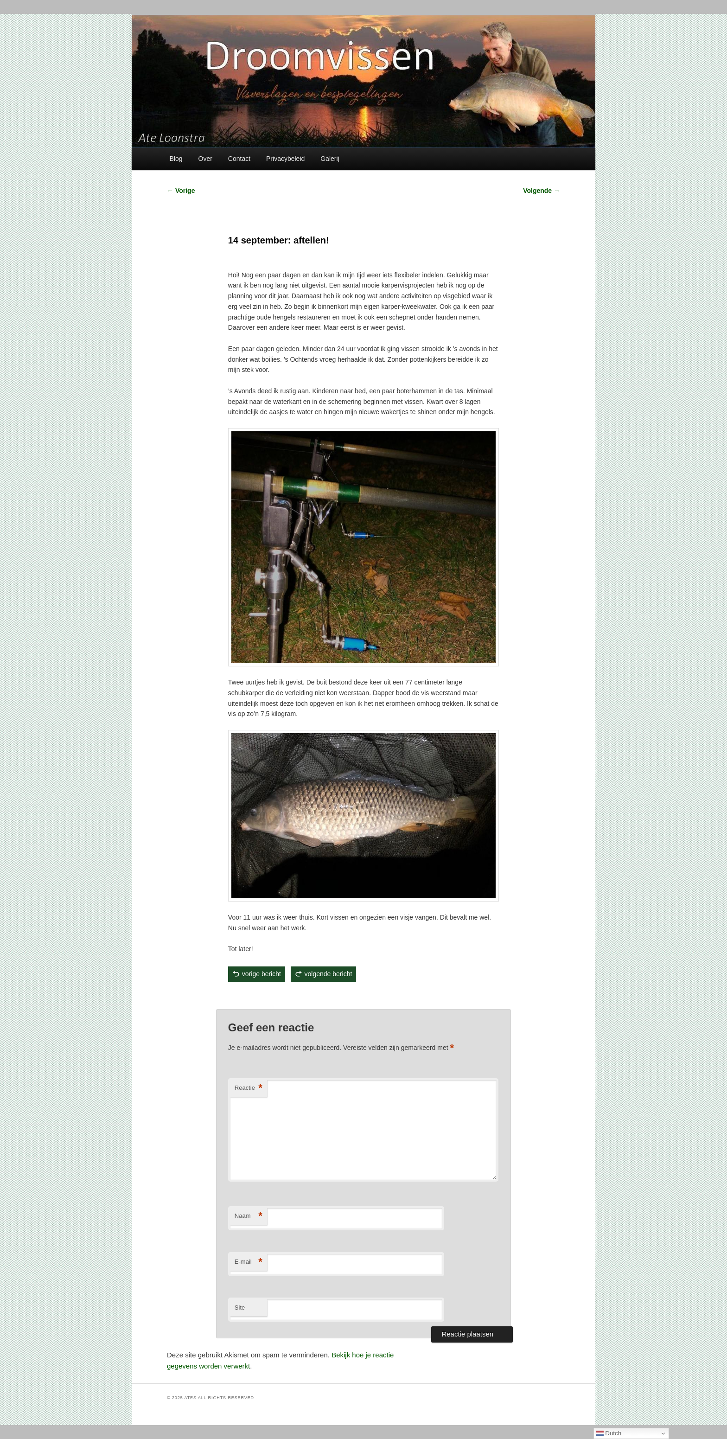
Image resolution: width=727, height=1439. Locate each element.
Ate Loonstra (296, 995)
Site (240, 1307)
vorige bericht (261, 974)
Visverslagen (272, 995)
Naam (248, 1216)
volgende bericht (328, 974)
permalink (331, 995)
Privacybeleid (285, 158)
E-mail (248, 1262)
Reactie (248, 1088)
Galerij (329, 158)
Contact (239, 158)
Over (205, 158)
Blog (176, 158)
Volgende (541, 190)
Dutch (609, 1433)
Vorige (181, 190)
